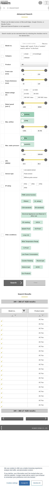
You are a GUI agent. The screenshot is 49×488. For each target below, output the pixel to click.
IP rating (8, 186)
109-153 (5, 360)
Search (13, 283)
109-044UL (6, 333)
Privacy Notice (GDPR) (8, 435)
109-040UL (6, 319)
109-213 (5, 382)
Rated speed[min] (9, 105)
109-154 (5, 364)
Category (8, 56)
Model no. (8, 45)
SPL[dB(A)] (7, 162)
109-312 (5, 391)
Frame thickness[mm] (11, 82)
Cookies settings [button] (12, 483)
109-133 (5, 346)
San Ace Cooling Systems (16, 8)
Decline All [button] (36, 483)
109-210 (5, 378)
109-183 (5, 373)
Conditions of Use (7, 429)
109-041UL (6, 324)
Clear (35, 282)
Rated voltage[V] (10, 94)
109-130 (5, 342)
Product (8, 64)
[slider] (22, 70)
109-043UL (6, 328)
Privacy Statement (7, 432)
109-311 (5, 387)
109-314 (5, 400)
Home (3, 8)
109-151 (5, 355)
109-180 (5, 369)
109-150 (5, 351)
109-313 (5, 396)
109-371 (5, 405)
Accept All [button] (24, 483)
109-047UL (6, 337)
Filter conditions (10, 234)
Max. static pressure (12, 145)
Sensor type (9, 173)
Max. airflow (9, 122)
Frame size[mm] (9, 72)
